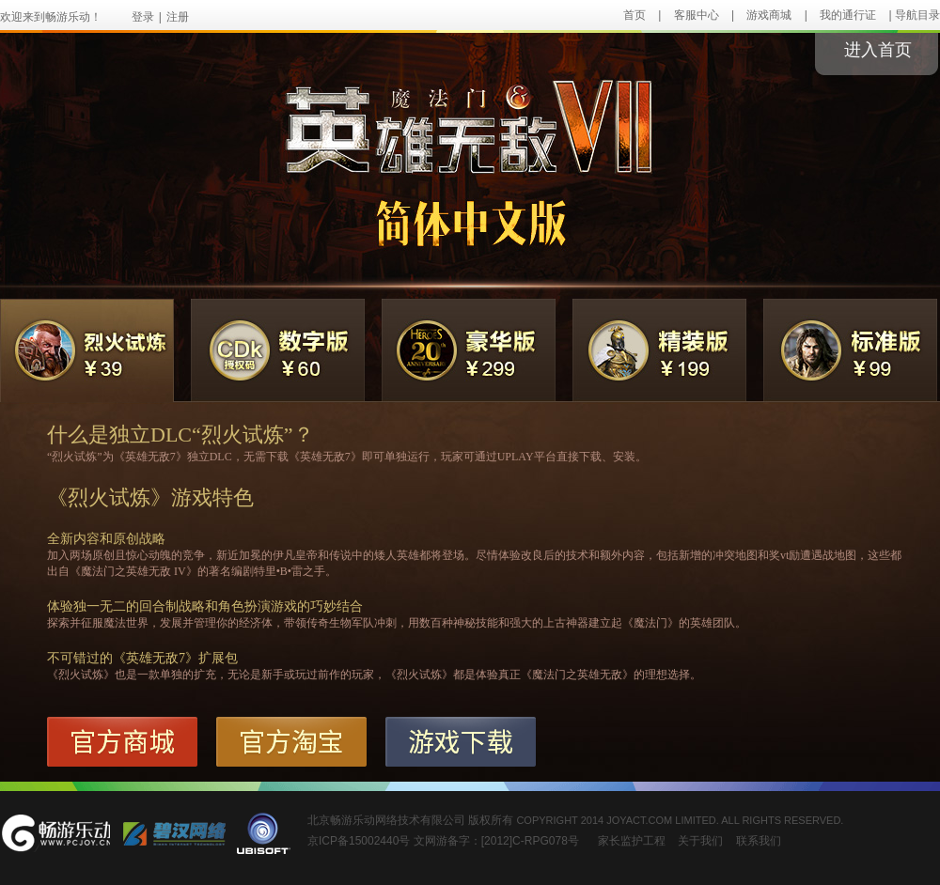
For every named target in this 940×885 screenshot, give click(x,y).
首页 (634, 15)
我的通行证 (848, 15)
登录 (143, 16)
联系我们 (758, 840)
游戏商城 (768, 15)
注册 (177, 16)
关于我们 (700, 840)
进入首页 (878, 49)
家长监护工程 (632, 840)
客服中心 (696, 15)
